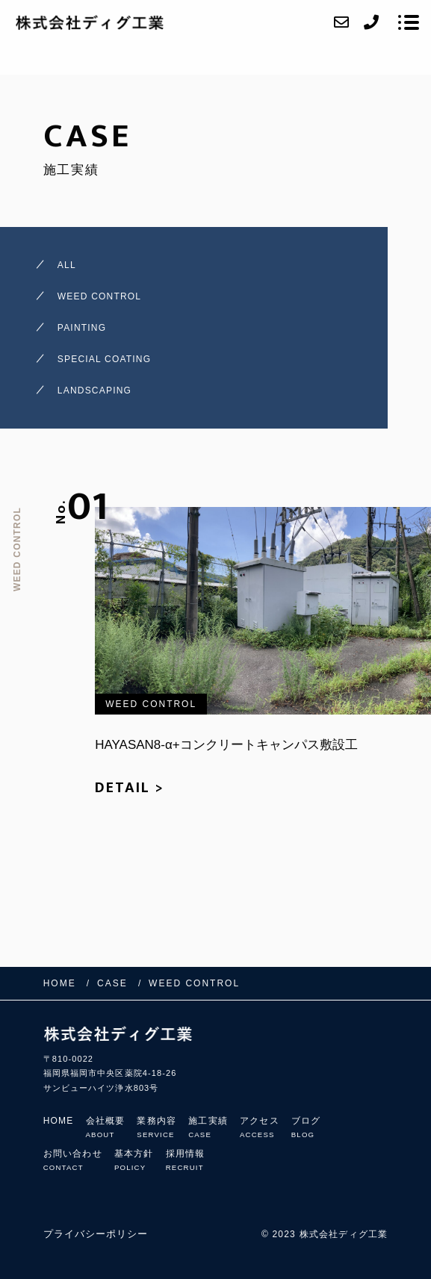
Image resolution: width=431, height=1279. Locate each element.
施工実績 (208, 1127)
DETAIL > (129, 788)
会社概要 (105, 1127)
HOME (58, 1120)
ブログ (306, 1127)
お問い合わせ (72, 1159)
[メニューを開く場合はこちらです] (408, 22)
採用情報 (185, 1159)
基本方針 (134, 1159)
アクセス (259, 1127)
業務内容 (156, 1127)
